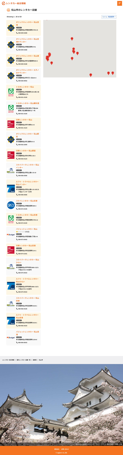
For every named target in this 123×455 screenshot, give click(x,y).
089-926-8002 (22, 81)
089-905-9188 (22, 64)
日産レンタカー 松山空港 (26, 246)
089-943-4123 (22, 158)
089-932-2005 (22, 144)
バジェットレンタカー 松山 (26, 229)
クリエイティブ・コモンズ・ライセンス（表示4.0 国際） (100, 444)
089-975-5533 (22, 273)
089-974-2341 (22, 253)
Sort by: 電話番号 (108, 17)
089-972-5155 (22, 209)
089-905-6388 (22, 33)
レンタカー (19, 27)
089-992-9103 (22, 325)
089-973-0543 (22, 239)
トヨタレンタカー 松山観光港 (27, 103)
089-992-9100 (22, 309)
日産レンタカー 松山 (24, 120)
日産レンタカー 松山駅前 (26, 151)
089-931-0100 (22, 97)
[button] (108, 73)
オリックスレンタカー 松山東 (27, 56)
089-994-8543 (22, 342)
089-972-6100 (22, 223)
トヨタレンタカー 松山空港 (26, 215)
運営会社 (56, 449)
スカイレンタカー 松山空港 (26, 201)
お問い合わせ (65, 449)
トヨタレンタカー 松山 (25, 87)
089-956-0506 (22, 175)
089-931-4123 (22, 128)
